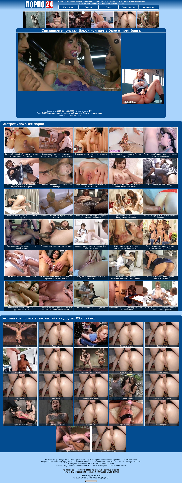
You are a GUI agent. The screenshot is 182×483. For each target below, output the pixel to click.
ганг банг (83, 113)
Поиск (109, 7)
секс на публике (71, 113)
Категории (68, 7)
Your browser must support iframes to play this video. (69, 70)
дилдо (51, 113)
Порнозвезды (129, 7)
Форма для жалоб (90, 475)
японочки (58, 113)
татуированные (94, 113)
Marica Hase (75, 115)
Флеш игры (148, 7)
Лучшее (88, 7)
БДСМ (45, 113)
